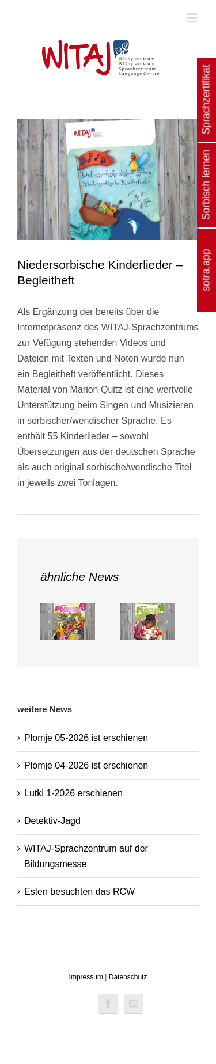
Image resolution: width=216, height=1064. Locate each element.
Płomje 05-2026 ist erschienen (86, 738)
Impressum (86, 977)
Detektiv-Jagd (52, 821)
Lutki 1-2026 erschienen (73, 793)
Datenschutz (128, 977)
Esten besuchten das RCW (79, 891)
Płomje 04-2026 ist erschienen (86, 765)
